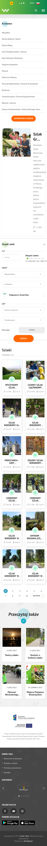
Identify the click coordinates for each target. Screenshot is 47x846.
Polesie (5, 71)
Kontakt (7, 772)
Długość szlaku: (32, 255)
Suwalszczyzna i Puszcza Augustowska (18, 96)
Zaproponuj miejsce (23, 118)
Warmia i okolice (9, 103)
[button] (39, 3)
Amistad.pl (28, 841)
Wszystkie (6, 32)
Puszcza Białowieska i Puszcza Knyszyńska (20, 83)
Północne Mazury (9, 77)
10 (27, 596)
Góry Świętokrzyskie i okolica (14, 51)
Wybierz (32, 330)
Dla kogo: (6, 330)
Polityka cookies (11, 763)
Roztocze (6, 90)
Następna (36, 596)
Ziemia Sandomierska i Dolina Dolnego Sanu (21, 109)
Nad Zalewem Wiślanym (12, 58)
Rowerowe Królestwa (13, 758)
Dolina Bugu (7, 45)
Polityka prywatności (12, 768)
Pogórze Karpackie (10, 64)
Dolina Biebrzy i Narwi (11, 39)
